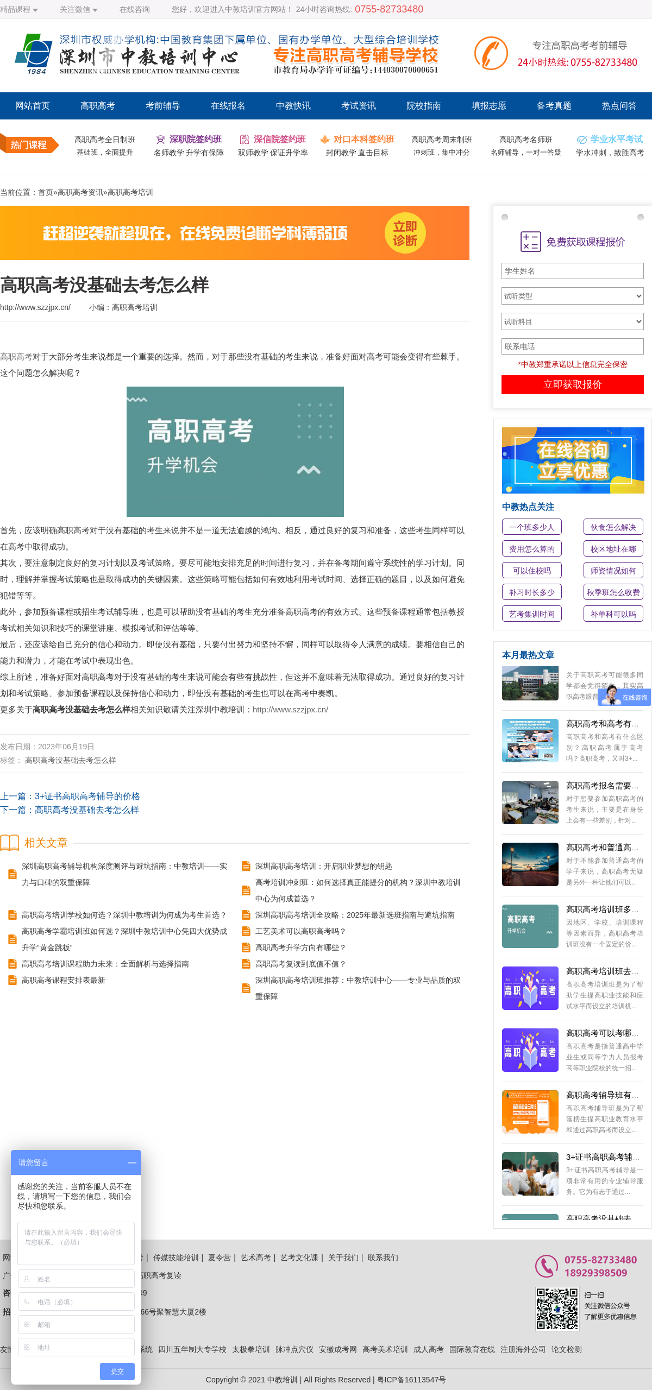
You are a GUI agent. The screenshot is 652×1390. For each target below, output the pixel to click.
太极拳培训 (251, 1349)
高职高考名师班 (526, 139)
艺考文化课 (299, 1257)
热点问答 (619, 105)
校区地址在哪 (613, 549)
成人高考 (428, 1349)
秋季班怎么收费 (613, 592)
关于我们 (343, 1257)
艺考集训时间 (532, 614)
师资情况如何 (613, 570)
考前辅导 (163, 105)
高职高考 (97, 105)
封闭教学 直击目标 (357, 152)
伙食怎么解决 (613, 527)
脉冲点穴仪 (294, 1349)
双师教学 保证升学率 (273, 152)
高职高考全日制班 (104, 139)
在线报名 (228, 105)
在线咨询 (135, 9)
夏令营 (219, 1257)
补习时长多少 (532, 592)
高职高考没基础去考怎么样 (70, 760)
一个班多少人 (532, 527)
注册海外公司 (523, 1349)
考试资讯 (358, 105)
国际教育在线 (472, 1349)
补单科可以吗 (613, 614)
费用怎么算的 (532, 549)
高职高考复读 (158, 1275)
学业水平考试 (617, 139)
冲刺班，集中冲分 (441, 152)
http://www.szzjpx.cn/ (290, 709)
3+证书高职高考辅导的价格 (87, 796)
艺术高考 (256, 1257)
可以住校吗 (532, 570)
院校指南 (423, 105)
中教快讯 (293, 105)
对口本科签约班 (364, 139)
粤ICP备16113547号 (412, 1379)
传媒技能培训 (176, 1257)
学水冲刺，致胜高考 (610, 152)
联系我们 (383, 1257)
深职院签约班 (196, 139)
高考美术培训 (385, 1349)
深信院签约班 (280, 139)
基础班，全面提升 (105, 152)
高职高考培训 (130, 192)
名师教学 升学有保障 (189, 152)
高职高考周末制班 (441, 139)
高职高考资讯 (80, 192)
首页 (45, 192)
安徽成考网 (338, 1349)
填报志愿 (489, 105)
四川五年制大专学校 (192, 1349)
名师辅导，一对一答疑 (526, 152)
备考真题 (554, 105)
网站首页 (32, 105)
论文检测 (566, 1349)
